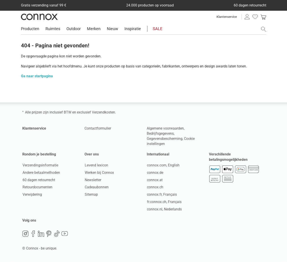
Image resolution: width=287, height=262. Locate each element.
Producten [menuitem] (30, 28)
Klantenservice (227, 17)
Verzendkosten (103, 112)
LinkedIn (41, 234)
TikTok (57, 234)
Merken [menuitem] (94, 28)
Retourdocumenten (37, 187)
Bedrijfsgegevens (160, 133)
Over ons (92, 154)
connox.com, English (163, 165)
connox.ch (155, 187)
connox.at (154, 180)
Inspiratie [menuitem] (132, 28)
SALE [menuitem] (157, 28)
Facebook (33, 234)
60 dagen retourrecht (38, 180)
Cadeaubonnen (96, 187)
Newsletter (93, 180)
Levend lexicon (96, 165)
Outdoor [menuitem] (73, 28)
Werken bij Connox (99, 172)
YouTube (65, 234)
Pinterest (49, 234)
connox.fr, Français (162, 195)
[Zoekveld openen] (263, 29)
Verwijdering (32, 195)
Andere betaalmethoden (41, 172)
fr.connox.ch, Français (164, 202)
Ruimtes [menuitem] (52, 28)
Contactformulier (98, 128)
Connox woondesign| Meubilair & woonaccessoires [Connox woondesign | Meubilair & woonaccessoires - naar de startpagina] (39, 16)
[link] (263, 16)
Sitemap (91, 195)
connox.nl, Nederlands (164, 209)
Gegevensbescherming (164, 138)
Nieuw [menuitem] (112, 28)
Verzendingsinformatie (40, 165)
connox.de (155, 172)
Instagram (25, 234)
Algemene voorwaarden (165, 128)
